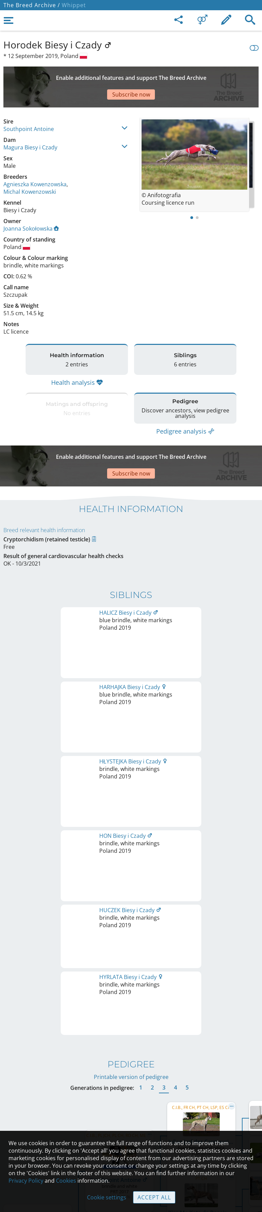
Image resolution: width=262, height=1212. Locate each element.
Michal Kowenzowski (29, 168)
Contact (131, 1106)
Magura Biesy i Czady (30, 123)
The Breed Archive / (31, 5)
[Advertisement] (131, 75)
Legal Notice (131, 1092)
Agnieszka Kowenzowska (35, 160)
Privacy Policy (26, 1180)
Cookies (66, 1180)
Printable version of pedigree (131, 702)
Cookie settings (106, 1197)
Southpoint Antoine (28, 105)
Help (131, 1121)
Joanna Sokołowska (31, 204)
